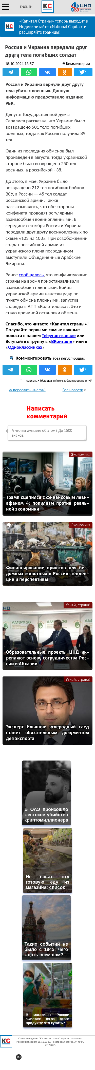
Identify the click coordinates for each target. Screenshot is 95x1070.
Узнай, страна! (78, 604)
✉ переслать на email (27, 389)
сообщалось (31, 275)
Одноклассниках (25, 347)
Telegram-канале (58, 335)
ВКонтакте (61, 341)
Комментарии (78, 63)
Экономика (80, 454)
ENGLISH (26, 7)
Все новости (73, 389)
